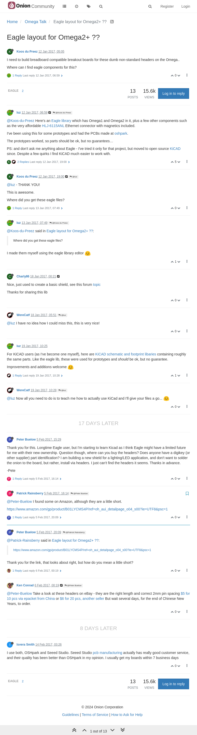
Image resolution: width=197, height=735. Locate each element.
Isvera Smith (26, 644)
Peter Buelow (26, 439)
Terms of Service (95, 715)
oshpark (121, 133)
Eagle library (61, 121)
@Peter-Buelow (19, 501)
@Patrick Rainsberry (74, 532)
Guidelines (70, 715)
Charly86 (23, 276)
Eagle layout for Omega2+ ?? (70, 231)
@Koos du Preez (62, 113)
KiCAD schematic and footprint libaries (125, 354)
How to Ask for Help (127, 715)
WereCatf (23, 315)
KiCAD (175, 149)
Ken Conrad (25, 585)
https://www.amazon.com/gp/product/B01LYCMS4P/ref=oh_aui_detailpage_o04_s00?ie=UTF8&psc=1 (87, 509)
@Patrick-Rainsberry (23, 540)
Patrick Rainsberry (30, 493)
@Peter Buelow (79, 493)
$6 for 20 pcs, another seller (82, 599)
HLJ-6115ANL (53, 126)
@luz (73, 177)
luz (19, 112)
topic (97, 285)
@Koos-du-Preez (20, 121)
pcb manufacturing (107, 653)
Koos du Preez (27, 51)
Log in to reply (173, 93)
